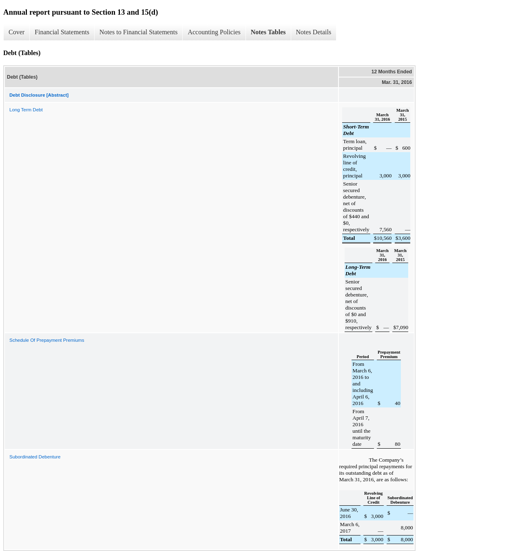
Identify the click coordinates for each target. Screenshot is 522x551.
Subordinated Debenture (34, 456)
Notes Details (314, 32)
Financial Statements (62, 32)
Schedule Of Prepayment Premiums (46, 340)
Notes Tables (268, 32)
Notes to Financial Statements (139, 32)
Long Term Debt (26, 109)
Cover (16, 32)
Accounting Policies (214, 32)
